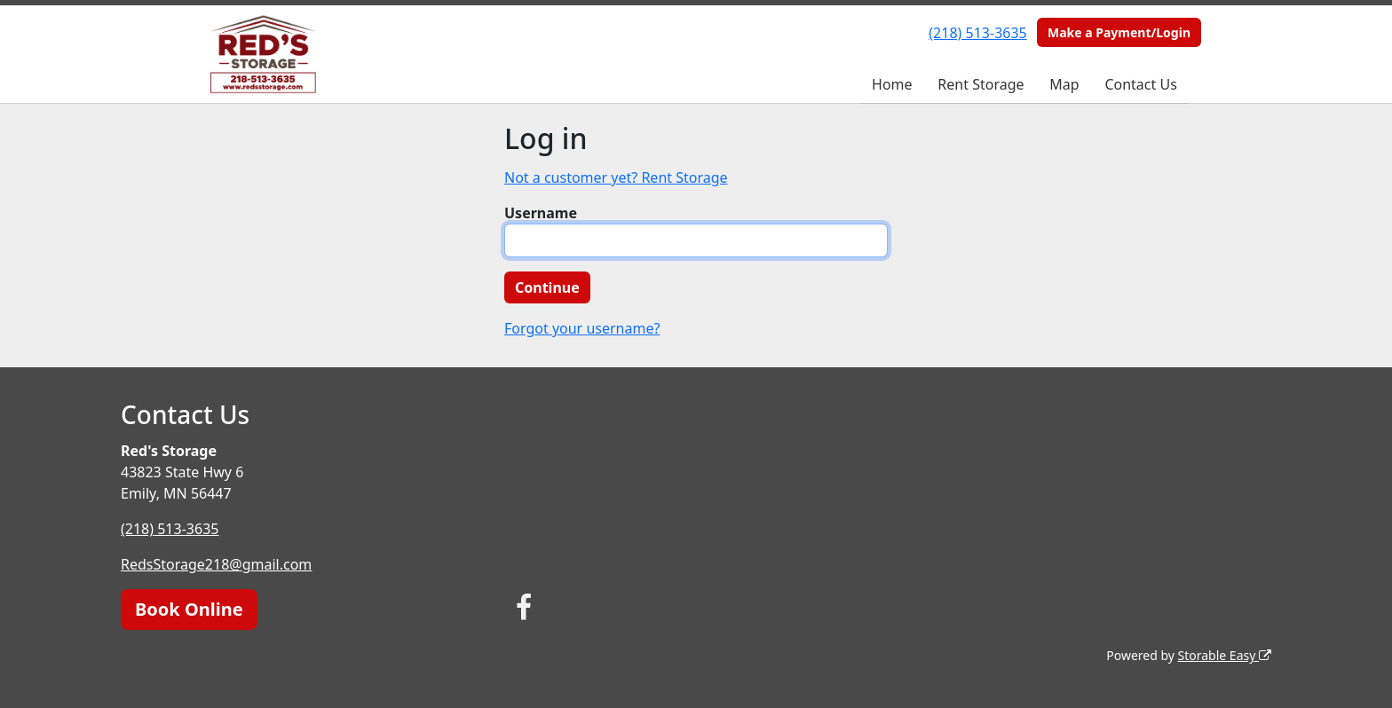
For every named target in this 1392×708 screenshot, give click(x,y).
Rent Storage (980, 84)
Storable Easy (1224, 655)
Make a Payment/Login (1119, 32)
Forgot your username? (582, 328)
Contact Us (1140, 84)
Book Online (189, 609)
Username (540, 213)
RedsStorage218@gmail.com (216, 564)
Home (892, 84)
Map (1064, 84)
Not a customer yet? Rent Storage (616, 177)
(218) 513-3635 (977, 33)
